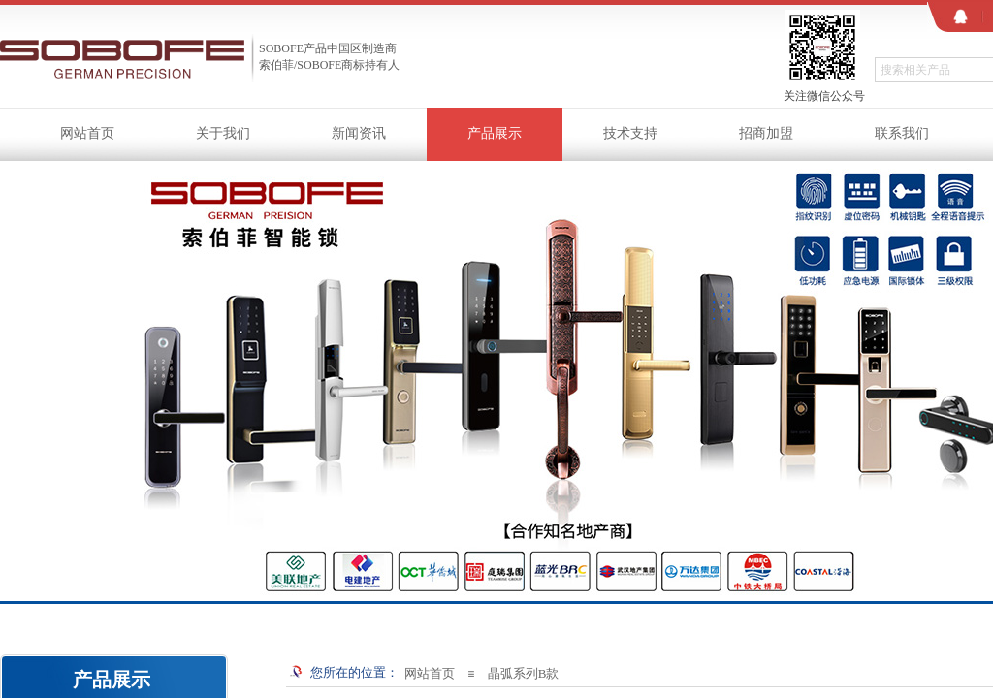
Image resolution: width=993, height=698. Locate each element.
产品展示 (494, 133)
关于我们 (223, 133)
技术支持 (630, 133)
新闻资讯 (359, 133)
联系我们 (902, 133)
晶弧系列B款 (524, 673)
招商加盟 (766, 133)
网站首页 (87, 133)
